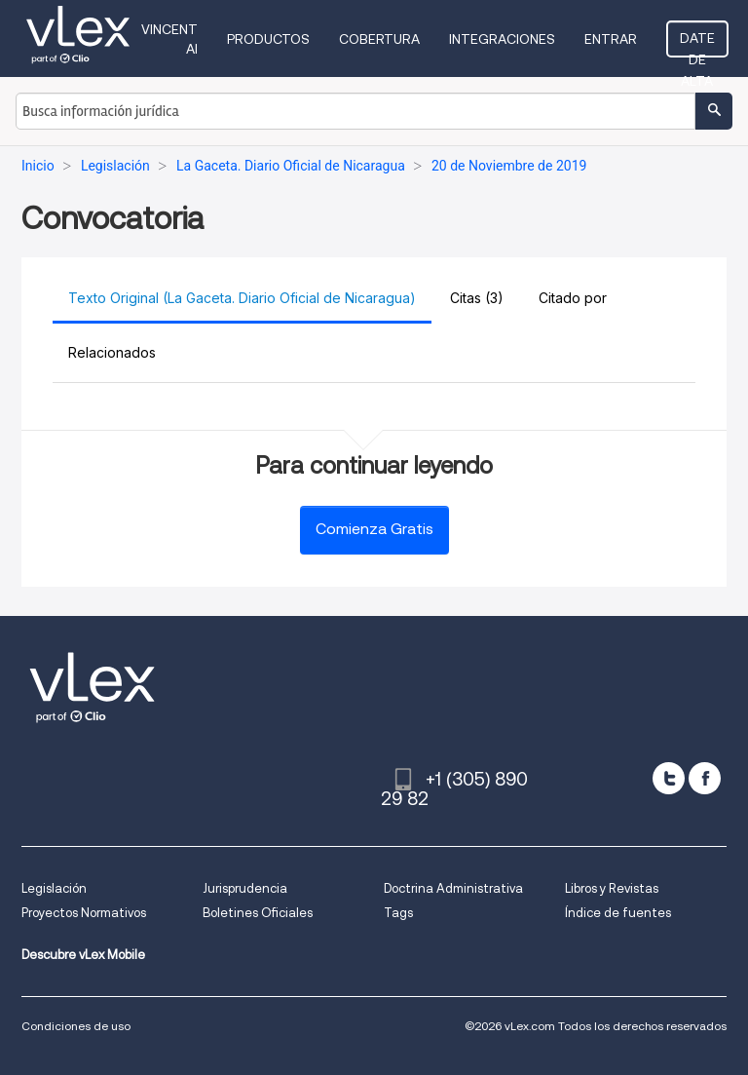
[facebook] (705, 778)
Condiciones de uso (76, 1025)
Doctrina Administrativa (453, 888)
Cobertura (379, 39)
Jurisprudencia (245, 888)
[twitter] (669, 778)
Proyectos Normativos (83, 912)
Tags (398, 912)
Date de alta (697, 44)
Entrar (610, 39)
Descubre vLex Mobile (83, 954)
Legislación (54, 888)
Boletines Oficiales (258, 912)
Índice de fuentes (618, 912)
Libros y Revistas (611, 888)
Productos (268, 39)
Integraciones (502, 39)
